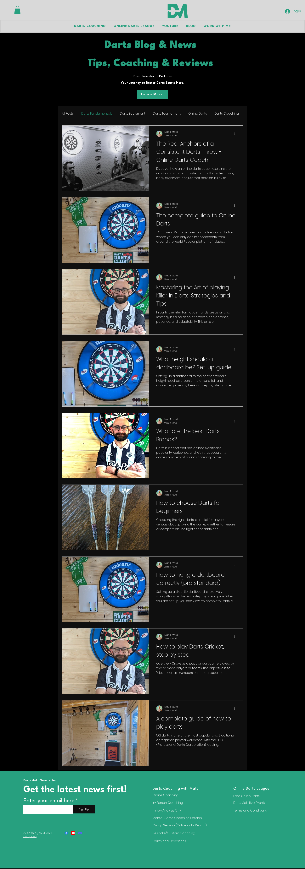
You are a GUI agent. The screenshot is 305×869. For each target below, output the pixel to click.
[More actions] (235, 133)
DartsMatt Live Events (249, 803)
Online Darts (197, 113)
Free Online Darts (246, 796)
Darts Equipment (132, 113)
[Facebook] (66, 833)
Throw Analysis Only (167, 810)
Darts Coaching (227, 113)
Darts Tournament (167, 113)
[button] (17, 10)
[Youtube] (73, 833)
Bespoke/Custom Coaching (174, 833)
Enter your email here (48, 801)
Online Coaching (165, 795)
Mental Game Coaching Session (177, 818)
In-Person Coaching (168, 803)
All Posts (68, 113)
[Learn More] (152, 94)
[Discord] (80, 833)
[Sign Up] (84, 809)
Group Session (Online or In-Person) (180, 825)
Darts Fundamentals (96, 113)
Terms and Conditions (250, 810)
